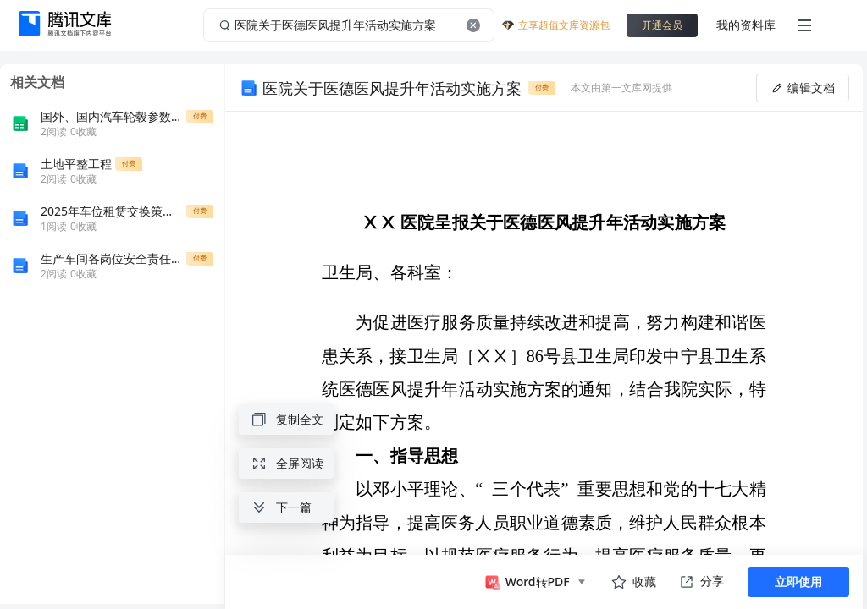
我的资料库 (746, 25)
